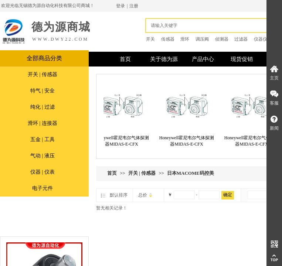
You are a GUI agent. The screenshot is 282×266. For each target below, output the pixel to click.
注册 (133, 5)
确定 (227, 194)
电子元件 (42, 188)
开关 (150, 39)
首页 (112, 173)
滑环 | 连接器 (42, 123)
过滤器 (241, 39)
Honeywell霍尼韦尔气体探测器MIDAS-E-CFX (123, 141)
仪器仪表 (263, 39)
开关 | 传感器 (42, 74)
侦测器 (221, 39)
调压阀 (202, 39)
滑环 (184, 39)
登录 (120, 5)
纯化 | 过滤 (42, 107)
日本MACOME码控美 (190, 173)
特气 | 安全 (42, 90)
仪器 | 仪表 (42, 172)
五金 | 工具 (42, 139)
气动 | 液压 (42, 155)
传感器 (167, 39)
